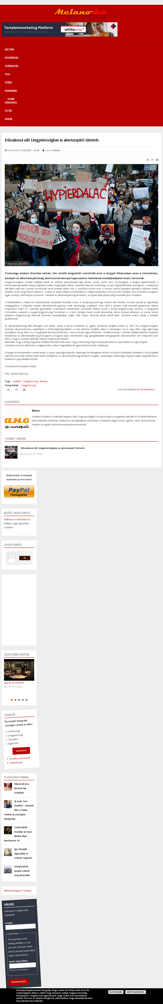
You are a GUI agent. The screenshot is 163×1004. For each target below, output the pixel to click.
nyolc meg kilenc (15, 891)
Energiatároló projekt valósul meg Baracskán (22, 801)
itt (19, 296)
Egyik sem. (11, 673)
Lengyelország (30, 311)
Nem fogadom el (135, 992)
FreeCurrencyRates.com (33, 963)
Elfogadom (116, 992)
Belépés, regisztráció (17, 443)
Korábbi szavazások (17, 688)
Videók (153, 49)
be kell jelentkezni (146, 319)
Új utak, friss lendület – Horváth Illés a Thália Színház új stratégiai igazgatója (19, 740)
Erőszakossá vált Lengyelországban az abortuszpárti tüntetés (53, 378)
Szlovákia (11, 669)
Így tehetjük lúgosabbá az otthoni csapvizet (23, 784)
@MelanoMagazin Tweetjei (17, 820)
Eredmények (13, 692)
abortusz (43, 311)
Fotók (139, 49)
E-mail (8, 852)
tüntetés (17, 311)
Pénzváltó (19, 928)
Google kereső (13, 475)
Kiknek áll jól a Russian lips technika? (21, 719)
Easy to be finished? (14, 613)
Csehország (13, 661)
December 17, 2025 (13, 959)
